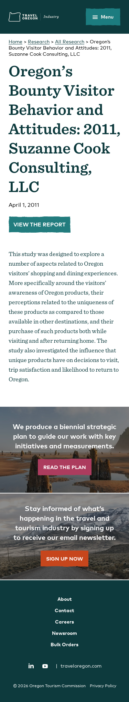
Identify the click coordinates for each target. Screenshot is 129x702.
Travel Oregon (34, 17)
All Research (69, 41)
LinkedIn (31, 665)
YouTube (45, 666)
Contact (64, 610)
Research (39, 41)
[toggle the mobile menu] (103, 16)
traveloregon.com (78, 666)
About (64, 599)
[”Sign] (64, 536)
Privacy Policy (103, 685)
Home (15, 41)
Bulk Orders (64, 644)
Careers (64, 622)
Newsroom (64, 633)
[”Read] (64, 450)
